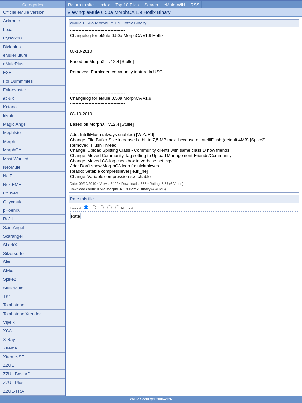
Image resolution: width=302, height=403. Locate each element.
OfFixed (10, 193)
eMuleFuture (15, 55)
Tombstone (13, 304)
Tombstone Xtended (22, 313)
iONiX (8, 98)
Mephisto (12, 132)
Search (151, 4)
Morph (9, 141)
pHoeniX (11, 210)
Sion (7, 261)
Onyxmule (13, 201)
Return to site (81, 4)
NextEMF (12, 184)
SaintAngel (13, 227)
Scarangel (13, 236)
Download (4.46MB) (118, 189)
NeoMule (11, 167)
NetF (7, 175)
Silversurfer (14, 253)
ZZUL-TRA (13, 391)
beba (8, 29)
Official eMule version (23, 12)
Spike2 (9, 279)
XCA (7, 330)
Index (104, 4)
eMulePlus (13, 63)
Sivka (8, 270)
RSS (194, 4)
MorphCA (12, 149)
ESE (7, 72)
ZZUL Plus (13, 382)
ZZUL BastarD (17, 373)
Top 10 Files (127, 4)
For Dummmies (18, 81)
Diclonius (12, 46)
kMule (9, 115)
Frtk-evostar (14, 89)
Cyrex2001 (13, 38)
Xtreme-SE (13, 356)
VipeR (9, 322)
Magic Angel (15, 124)
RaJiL (8, 218)
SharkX (10, 244)
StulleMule (13, 288)
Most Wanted (15, 158)
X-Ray (9, 339)
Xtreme (10, 348)
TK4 (7, 296)
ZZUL (8, 365)
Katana (10, 106)
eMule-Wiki (174, 4)
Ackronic (11, 20)
